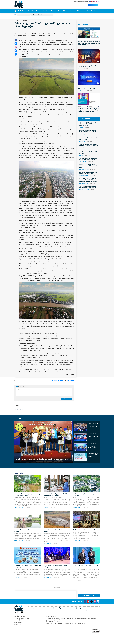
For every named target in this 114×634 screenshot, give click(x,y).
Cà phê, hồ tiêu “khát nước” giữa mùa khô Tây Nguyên (57, 530)
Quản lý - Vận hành (51, 10)
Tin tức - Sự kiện (22, 10)
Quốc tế (81, 127)
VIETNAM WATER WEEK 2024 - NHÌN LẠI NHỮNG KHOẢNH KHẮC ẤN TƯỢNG (93, 446)
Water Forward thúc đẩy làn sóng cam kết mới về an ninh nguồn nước (57, 566)
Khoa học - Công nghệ (86, 10)
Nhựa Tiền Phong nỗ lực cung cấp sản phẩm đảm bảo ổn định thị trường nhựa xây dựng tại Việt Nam (88, 180)
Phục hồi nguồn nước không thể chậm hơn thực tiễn (86, 529)
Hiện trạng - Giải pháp (62, 10)
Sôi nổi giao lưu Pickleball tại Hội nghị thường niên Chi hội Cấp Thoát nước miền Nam (42, 459)
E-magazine (93, 5)
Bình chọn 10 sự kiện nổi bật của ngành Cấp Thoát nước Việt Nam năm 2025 (89, 87)
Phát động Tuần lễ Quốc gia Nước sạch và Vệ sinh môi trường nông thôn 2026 (27, 566)
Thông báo (83, 24)
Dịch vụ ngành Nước (74, 10)
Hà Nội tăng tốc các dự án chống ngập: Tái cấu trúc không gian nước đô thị (88, 166)
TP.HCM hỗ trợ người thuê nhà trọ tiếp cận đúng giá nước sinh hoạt (88, 158)
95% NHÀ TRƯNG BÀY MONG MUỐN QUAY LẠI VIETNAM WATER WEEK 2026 (93, 426)
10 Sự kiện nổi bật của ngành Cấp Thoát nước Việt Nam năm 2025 (89, 65)
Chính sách (30, 10)
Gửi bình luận (66, 398)
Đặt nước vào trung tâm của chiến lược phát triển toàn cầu (86, 566)
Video (95, 10)
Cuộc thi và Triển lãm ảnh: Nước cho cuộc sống (42, 14)
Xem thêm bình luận (18, 409)
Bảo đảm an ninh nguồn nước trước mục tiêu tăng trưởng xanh (88, 172)
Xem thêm (57, 587)
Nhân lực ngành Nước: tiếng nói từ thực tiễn (88, 152)
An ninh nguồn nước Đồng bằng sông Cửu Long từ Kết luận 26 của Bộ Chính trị (88, 131)
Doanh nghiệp (82, 141)
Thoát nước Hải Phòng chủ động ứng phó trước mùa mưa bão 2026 (87, 186)
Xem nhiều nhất (86, 595)
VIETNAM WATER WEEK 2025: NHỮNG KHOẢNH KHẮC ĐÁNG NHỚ (93, 436)
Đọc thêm (85, 119)
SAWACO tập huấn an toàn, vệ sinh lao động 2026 (88, 138)
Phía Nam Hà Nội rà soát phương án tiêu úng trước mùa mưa (27, 530)
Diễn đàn (80, 68)
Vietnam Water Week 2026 (24, 14)
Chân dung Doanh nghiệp (71, 610)
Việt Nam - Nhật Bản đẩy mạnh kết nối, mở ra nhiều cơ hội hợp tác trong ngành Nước (88, 124)
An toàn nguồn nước (40, 10)
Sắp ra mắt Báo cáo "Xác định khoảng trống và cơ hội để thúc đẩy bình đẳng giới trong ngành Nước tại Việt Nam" (89, 110)
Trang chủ (16, 20)
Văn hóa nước (84, 610)
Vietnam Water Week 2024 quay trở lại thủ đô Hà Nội (93, 455)
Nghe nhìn (94, 610)
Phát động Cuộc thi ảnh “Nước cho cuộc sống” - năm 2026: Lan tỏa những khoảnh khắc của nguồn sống (89, 43)
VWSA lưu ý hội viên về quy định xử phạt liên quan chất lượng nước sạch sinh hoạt (88, 145)
